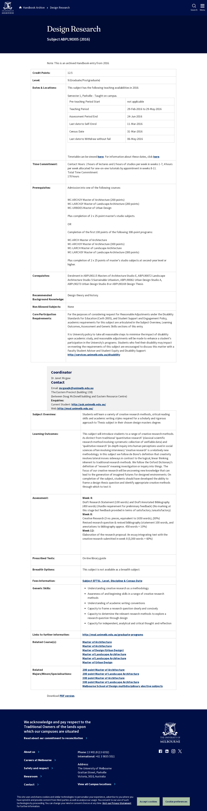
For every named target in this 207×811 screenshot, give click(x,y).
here (101, 156)
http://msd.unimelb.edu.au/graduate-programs (112, 634)
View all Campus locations (94, 784)
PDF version (67, 696)
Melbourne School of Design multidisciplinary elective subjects (122, 686)
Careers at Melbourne (38, 760)
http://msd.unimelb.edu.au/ (75, 408)
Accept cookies (148, 801)
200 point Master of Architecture (103, 670)
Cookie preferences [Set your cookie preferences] (176, 801)
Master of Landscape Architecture (104, 654)
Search (194, 7)
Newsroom (31, 776)
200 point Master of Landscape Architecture (110, 674)
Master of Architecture (97, 642)
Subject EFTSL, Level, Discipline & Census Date (112, 581)
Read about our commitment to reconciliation (53, 738)
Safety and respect (36, 768)
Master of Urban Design (97, 662)
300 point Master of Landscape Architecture (110, 682)
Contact (29, 784)
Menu (202, 7)
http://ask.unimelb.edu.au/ (88, 404)
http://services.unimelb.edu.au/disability (94, 354)
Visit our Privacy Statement (116, 803)
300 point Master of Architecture (103, 678)
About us (29, 752)
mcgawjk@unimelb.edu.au (76, 388)
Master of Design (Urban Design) (103, 650)
